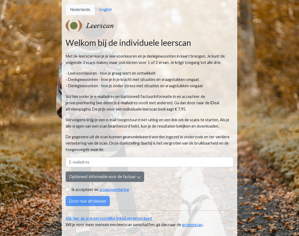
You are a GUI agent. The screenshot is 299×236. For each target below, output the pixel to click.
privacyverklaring (114, 189)
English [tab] (106, 9)
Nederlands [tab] (80, 9)
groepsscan (192, 224)
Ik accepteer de (100, 189)
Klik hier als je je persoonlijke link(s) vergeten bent (109, 218)
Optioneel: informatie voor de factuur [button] (105, 176)
